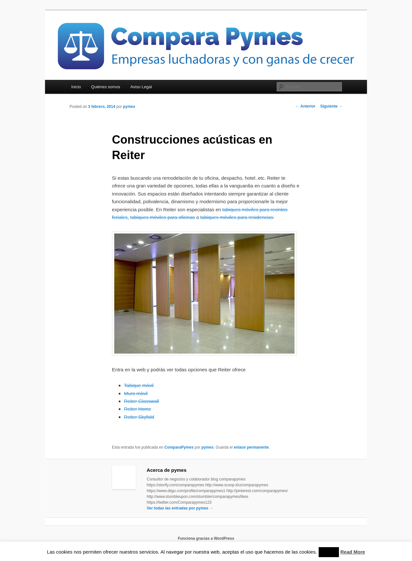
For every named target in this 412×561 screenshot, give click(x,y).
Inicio (76, 86)
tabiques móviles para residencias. (237, 217)
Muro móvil (135, 393)
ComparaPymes (179, 447)
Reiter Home (137, 409)
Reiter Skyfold (139, 417)
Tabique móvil (139, 385)
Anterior (305, 106)
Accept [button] (329, 552)
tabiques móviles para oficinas (162, 217)
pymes (129, 106)
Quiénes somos (105, 86)
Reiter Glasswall (141, 401)
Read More (353, 552)
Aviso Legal (141, 86)
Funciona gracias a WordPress (206, 538)
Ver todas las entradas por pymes (180, 508)
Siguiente (331, 106)
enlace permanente (251, 447)
